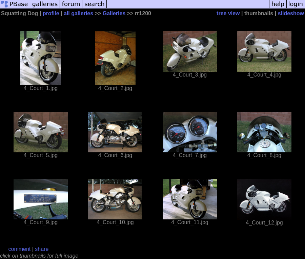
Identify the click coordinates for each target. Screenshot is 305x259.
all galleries (78, 13)
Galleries (114, 13)
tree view (228, 13)
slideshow (291, 13)
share (41, 249)
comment (19, 249)
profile (51, 13)
